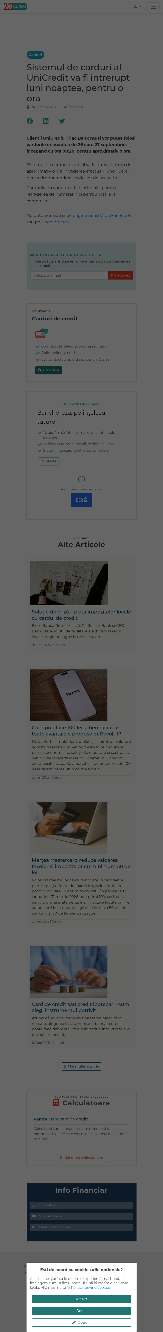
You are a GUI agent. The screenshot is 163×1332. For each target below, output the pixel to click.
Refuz (82, 1311)
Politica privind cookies (91, 1288)
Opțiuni (81, 1322)
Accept (81, 1299)
